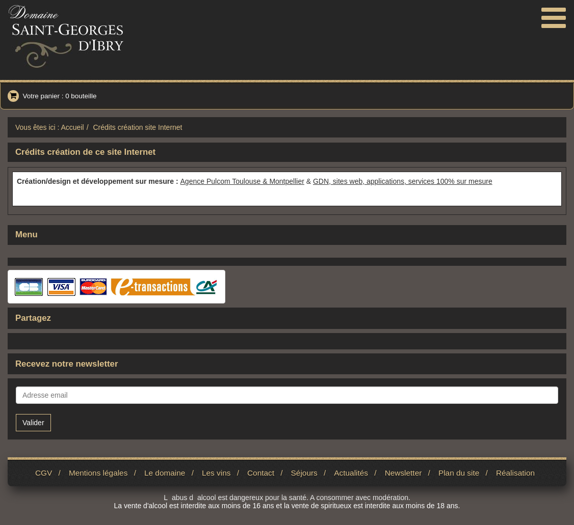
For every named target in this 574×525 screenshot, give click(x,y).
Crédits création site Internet (137, 127)
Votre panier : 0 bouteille (52, 96)
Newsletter (403, 472)
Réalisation (515, 472)
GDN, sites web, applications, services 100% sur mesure (402, 181)
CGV (43, 472)
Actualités (351, 472)
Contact (260, 472)
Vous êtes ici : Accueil (49, 127)
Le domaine (164, 472)
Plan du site (458, 472)
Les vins (216, 472)
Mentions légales (98, 472)
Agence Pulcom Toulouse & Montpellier (242, 181)
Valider (33, 423)
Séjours (304, 472)
